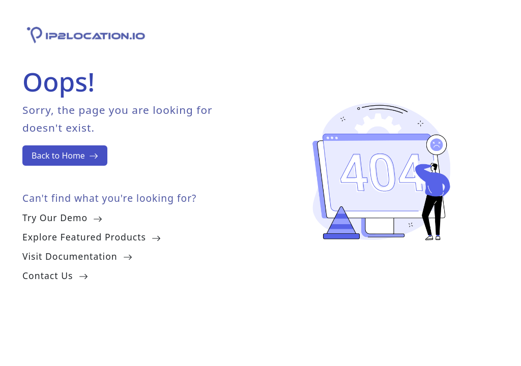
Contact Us (55, 275)
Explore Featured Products (91, 237)
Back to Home (65, 155)
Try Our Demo (62, 217)
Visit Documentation (77, 256)
